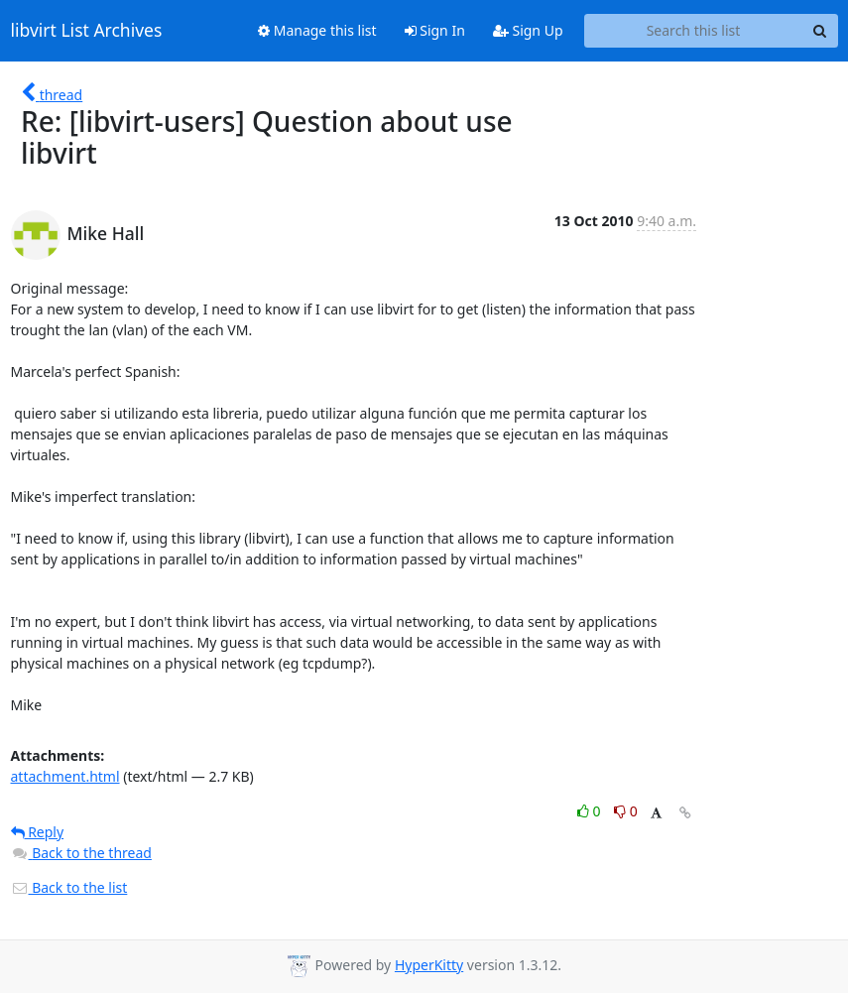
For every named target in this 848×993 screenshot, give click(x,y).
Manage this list (317, 30)
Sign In (435, 30)
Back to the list (69, 887)
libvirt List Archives (87, 31)
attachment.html (65, 776)
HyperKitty (429, 964)
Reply (37, 831)
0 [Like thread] (590, 811)
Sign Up (528, 30)
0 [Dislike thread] (626, 811)
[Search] (820, 31)
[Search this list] (693, 31)
